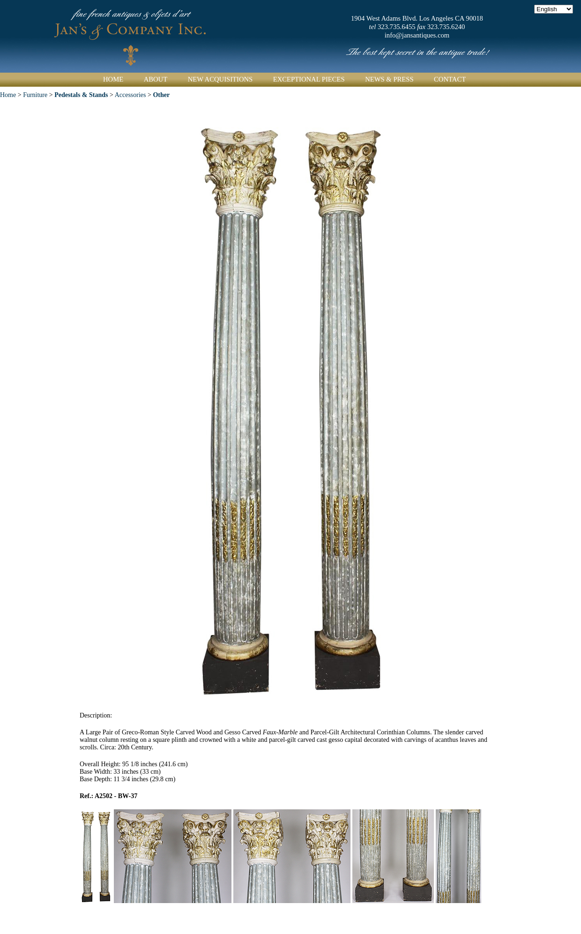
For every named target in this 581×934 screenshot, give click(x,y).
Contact (450, 79)
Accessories (130, 94)
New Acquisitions (220, 79)
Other (161, 94)
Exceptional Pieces (309, 79)
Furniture (36, 94)
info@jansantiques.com (417, 35)
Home (113, 79)
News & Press (389, 79)
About (155, 79)
